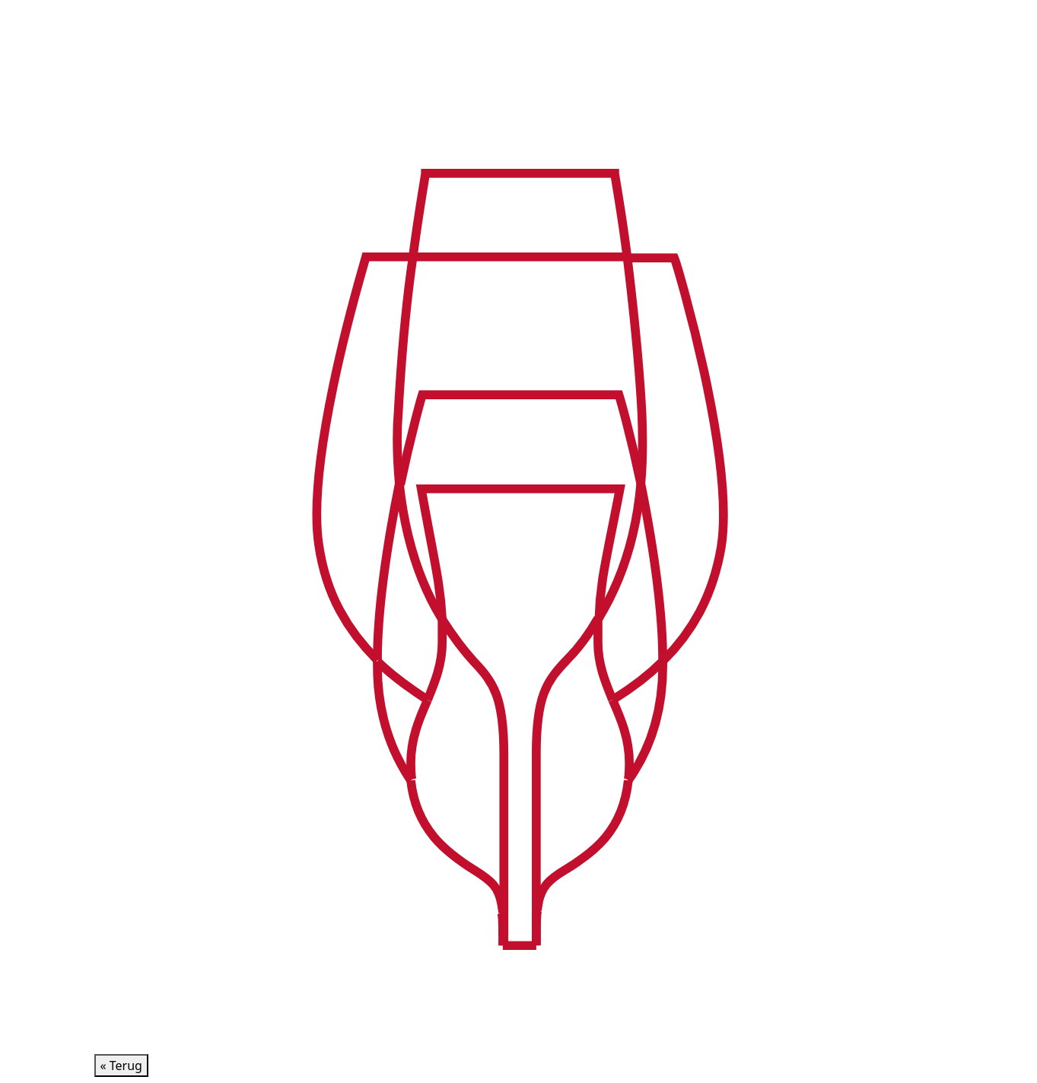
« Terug (121, 1065)
